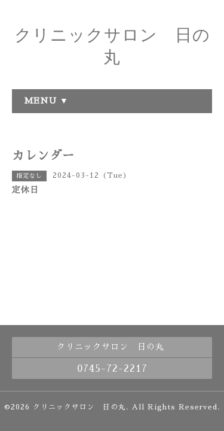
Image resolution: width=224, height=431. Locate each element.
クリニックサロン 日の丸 (79, 407)
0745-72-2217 (112, 369)
